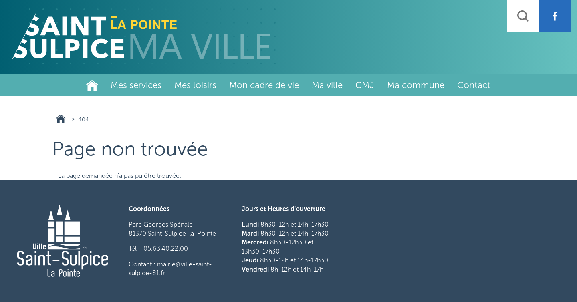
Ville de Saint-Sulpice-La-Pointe (92, 85)
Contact (473, 85)
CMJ (364, 85)
